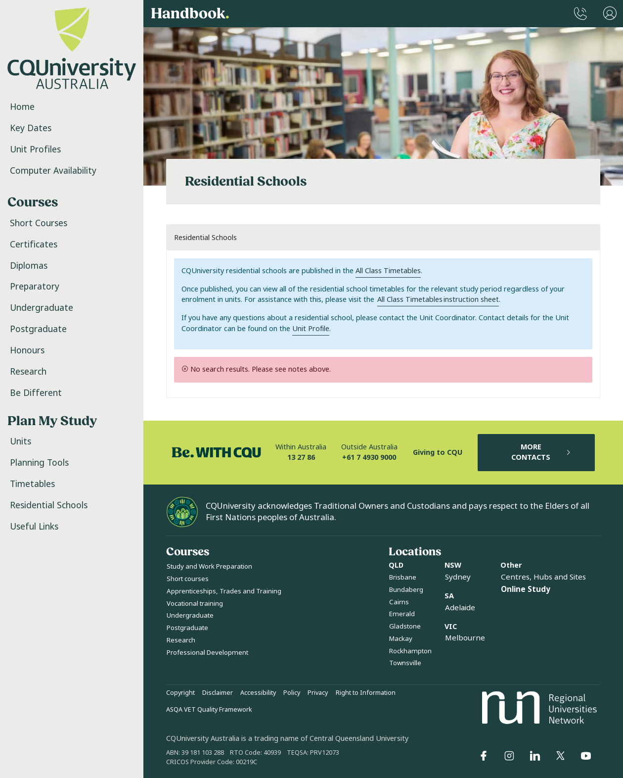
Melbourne (465, 637)
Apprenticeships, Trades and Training (224, 591)
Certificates (33, 244)
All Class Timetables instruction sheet (438, 299)
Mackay (400, 638)
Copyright (180, 692)
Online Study (525, 589)
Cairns (399, 602)
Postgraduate (38, 329)
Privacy (318, 692)
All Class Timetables (388, 271)
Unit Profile (310, 329)
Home (22, 106)
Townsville (405, 663)
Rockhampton (410, 651)
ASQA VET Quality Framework (209, 709)
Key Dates (30, 128)
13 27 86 (301, 457)
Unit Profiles (35, 149)
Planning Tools (39, 462)
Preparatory (34, 286)
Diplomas (28, 265)
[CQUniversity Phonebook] (580, 13)
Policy (291, 692)
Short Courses (38, 223)
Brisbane (402, 577)
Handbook (190, 13)
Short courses (188, 579)
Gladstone (405, 626)
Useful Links (34, 526)
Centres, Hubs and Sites (543, 577)
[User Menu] (610, 13)
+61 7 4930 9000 (369, 457)
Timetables (32, 484)
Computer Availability (53, 170)
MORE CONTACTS (541, 452)
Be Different (36, 393)
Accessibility (258, 692)
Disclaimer (217, 692)
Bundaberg (406, 589)
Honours (27, 350)
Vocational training (195, 603)
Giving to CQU (437, 452)
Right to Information (366, 692)
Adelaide (460, 607)
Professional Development (207, 652)
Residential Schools (49, 505)
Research (28, 371)
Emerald (402, 614)
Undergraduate (41, 307)
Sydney (458, 577)
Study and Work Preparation (209, 566)
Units (20, 441)
